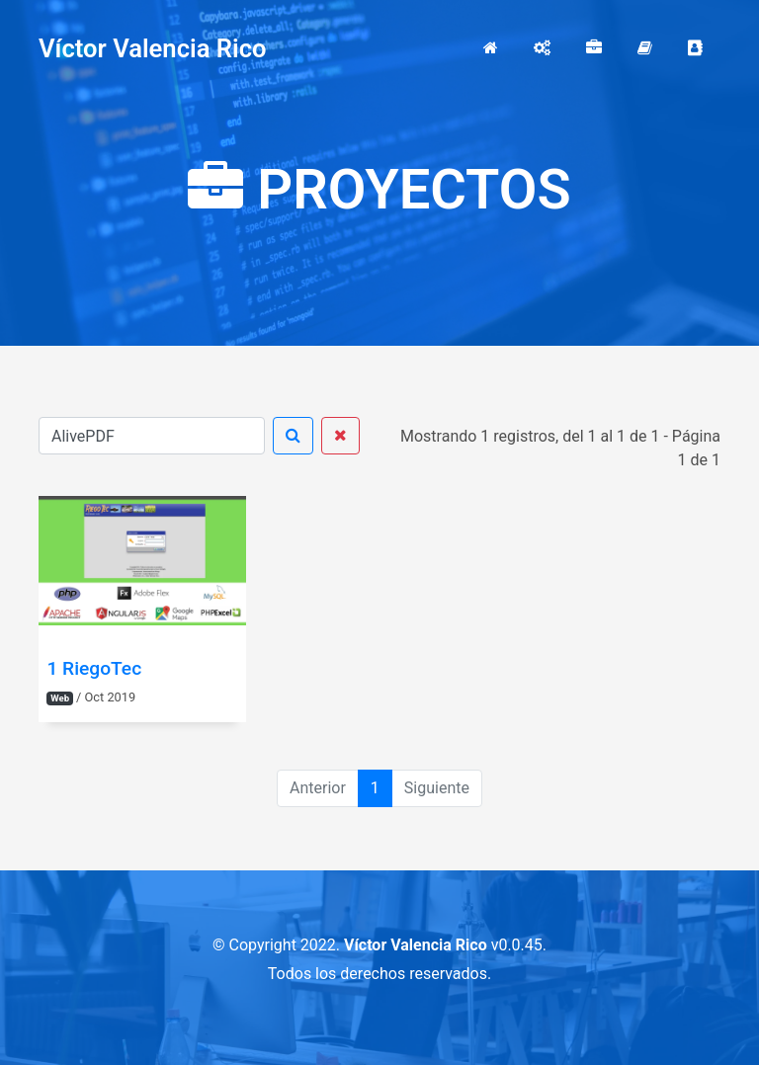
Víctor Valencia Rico (153, 48)
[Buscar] (152, 435)
